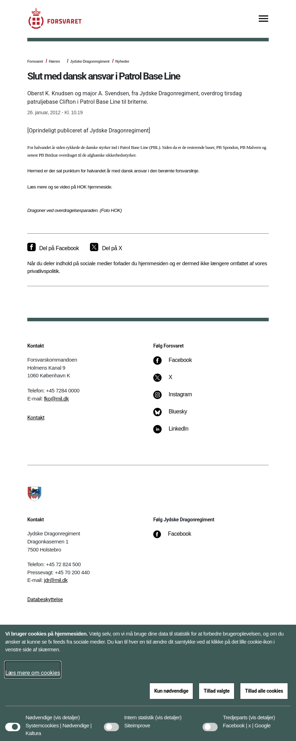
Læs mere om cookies (32, 673)
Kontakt (35, 417)
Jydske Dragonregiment (89, 61)
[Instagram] (177, 398)
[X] (170, 381)
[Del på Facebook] (53, 248)
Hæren (54, 61)
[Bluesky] (175, 415)
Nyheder (122, 61)
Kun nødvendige (171, 691)
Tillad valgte (217, 691)
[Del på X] (106, 248)
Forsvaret (35, 61)
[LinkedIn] (176, 432)
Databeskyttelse (45, 599)
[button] (67, 714)
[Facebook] (177, 363)
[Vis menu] (263, 19)
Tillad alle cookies (264, 691)
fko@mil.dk (56, 399)
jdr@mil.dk (56, 580)
